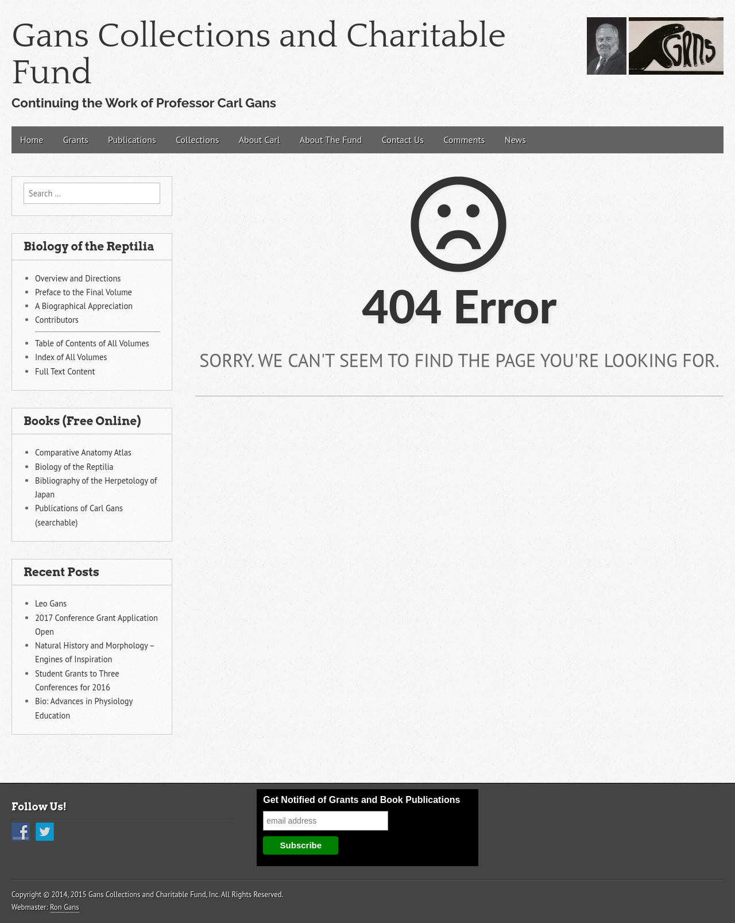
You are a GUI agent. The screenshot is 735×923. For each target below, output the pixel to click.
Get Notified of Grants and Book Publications (361, 800)
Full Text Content (65, 371)
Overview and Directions (78, 278)
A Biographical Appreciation (84, 305)
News (515, 139)
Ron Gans (64, 907)
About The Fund (331, 139)
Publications (132, 139)
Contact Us (403, 139)
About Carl (259, 139)
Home (31, 139)
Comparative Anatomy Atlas (83, 452)
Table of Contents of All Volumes (92, 343)
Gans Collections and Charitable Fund (258, 54)
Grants (75, 139)
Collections (197, 139)
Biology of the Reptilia (74, 466)
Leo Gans (51, 603)
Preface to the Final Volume (83, 292)
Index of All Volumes (71, 357)
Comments (464, 139)
